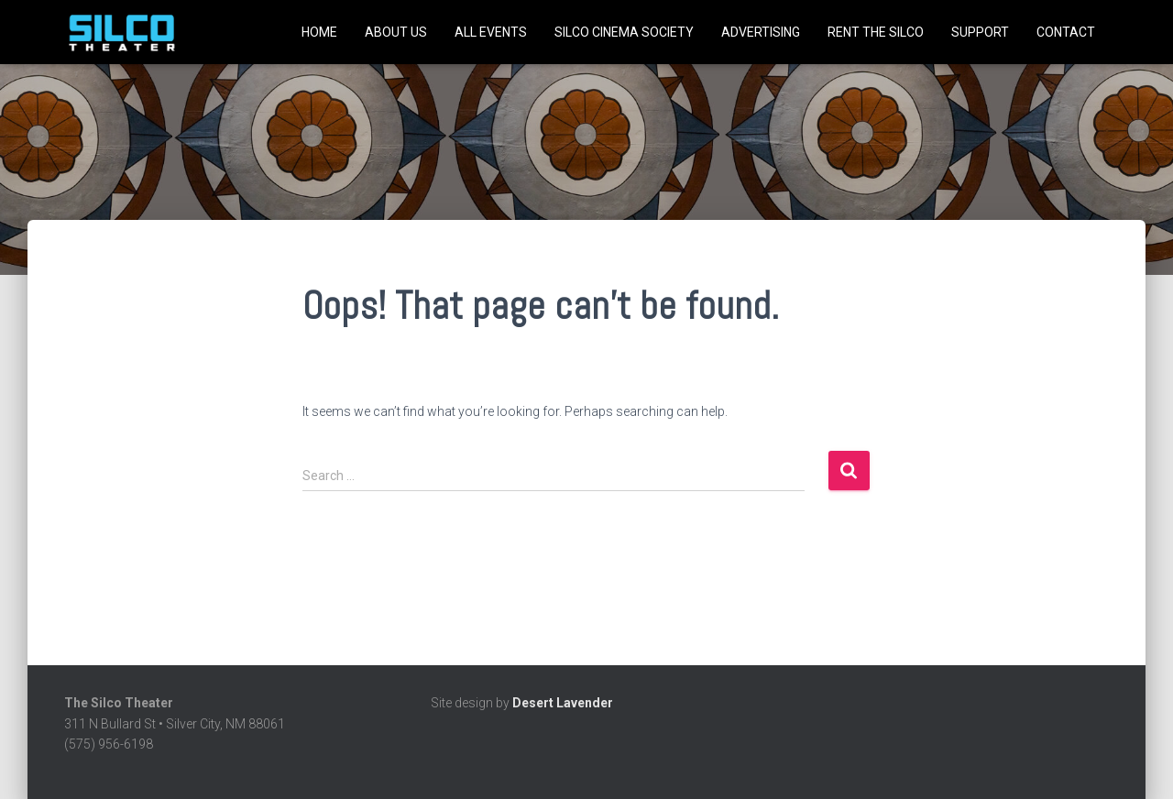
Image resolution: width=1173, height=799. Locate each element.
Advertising (760, 32)
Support (980, 32)
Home (319, 32)
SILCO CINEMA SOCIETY (624, 32)
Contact (1065, 32)
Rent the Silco (876, 32)
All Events (491, 32)
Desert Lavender (562, 702)
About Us (396, 32)
